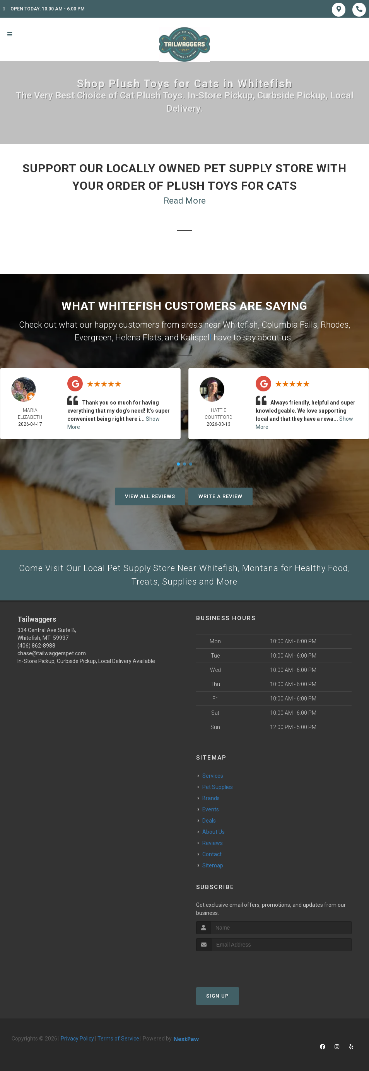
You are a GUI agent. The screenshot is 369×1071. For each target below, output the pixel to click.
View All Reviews (150, 496)
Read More (185, 201)
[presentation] (237, 965)
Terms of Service (118, 1038)
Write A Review (220, 496)
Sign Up (217, 996)
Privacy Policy (77, 1038)
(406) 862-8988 (36, 646)
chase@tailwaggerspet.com (51, 653)
